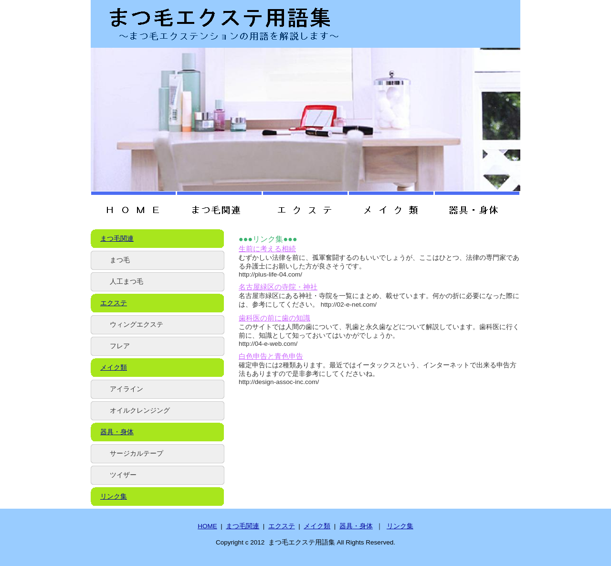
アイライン (126, 389)
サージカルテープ (136, 453)
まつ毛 (120, 260)
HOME (207, 526)
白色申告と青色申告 (271, 356)
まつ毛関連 (117, 238)
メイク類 (113, 367)
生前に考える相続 (267, 249)
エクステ (113, 303)
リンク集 (113, 496)
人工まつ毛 (126, 281)
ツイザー (123, 475)
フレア (120, 346)
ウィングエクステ (136, 324)
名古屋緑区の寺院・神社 (278, 287)
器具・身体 (117, 432)
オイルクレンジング (140, 410)
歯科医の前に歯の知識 (274, 318)
